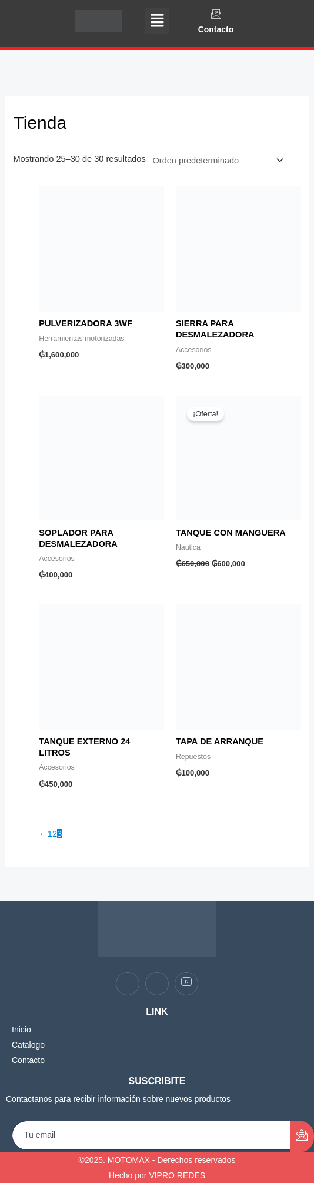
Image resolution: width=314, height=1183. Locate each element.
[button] (157, 21)
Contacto (216, 29)
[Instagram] (157, 983)
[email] (151, 1135)
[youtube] (186, 983)
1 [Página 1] (50, 833)
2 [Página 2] (54, 833)
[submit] (302, 1136)
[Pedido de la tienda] (216, 160)
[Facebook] (127, 983)
